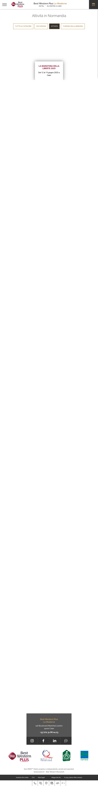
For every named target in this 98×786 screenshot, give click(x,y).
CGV (33, 777)
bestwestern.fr (39, 772)
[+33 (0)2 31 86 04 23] (35, 783)
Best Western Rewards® (55, 772)
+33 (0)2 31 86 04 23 (49, 732)
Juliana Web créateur (75, 777)
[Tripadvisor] (66, 741)
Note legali (41, 777)
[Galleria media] (40, 783)
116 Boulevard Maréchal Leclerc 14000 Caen (49, 727)
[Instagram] (32, 741)
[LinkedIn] (54, 741)
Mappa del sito (56, 777)
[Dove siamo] (46, 783)
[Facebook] (43, 741)
